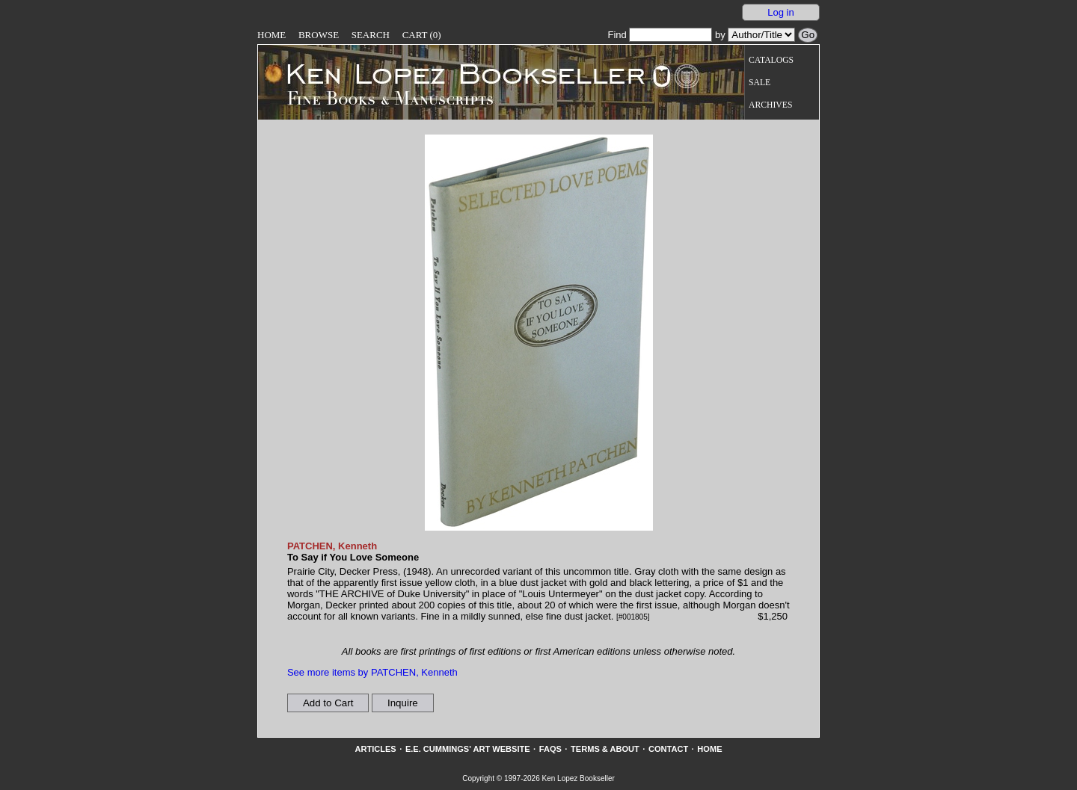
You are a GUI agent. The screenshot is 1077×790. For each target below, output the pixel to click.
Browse (318, 34)
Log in (780, 12)
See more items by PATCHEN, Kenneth (372, 672)
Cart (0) (421, 34)
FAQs (550, 748)
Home (271, 34)
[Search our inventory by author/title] (761, 35)
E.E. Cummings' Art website (467, 748)
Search (371, 34)
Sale (759, 82)
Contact (668, 748)
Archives (770, 105)
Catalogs (771, 60)
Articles (375, 748)
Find (659, 34)
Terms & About (605, 748)
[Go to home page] (455, 73)
